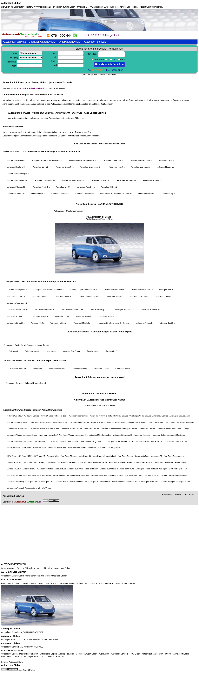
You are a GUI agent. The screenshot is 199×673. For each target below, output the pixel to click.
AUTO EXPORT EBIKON (14, 572)
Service (20, 662)
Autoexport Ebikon (11, 3)
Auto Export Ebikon (11, 579)
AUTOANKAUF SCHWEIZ (32, 632)
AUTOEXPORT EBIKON (13, 564)
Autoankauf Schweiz (10, 632)
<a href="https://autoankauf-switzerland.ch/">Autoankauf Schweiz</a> (99, 285)
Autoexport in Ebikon (46, 7)
